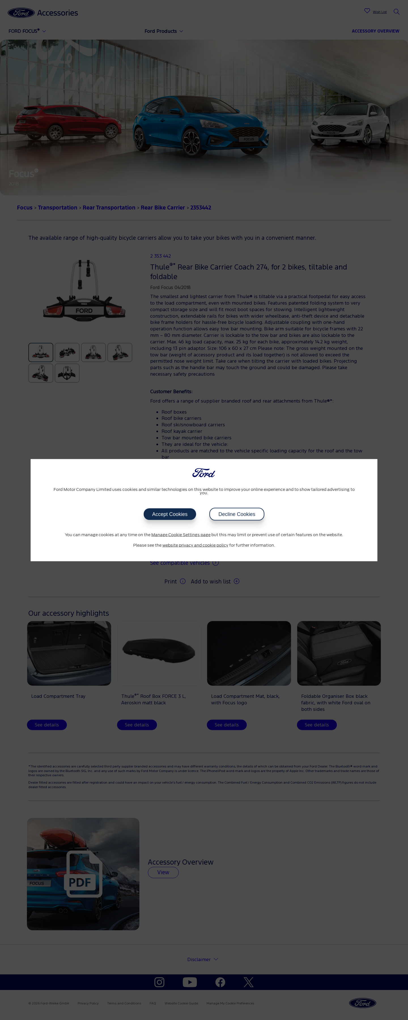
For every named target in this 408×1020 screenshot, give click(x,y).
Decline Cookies (236, 514)
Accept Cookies (170, 514)
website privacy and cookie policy (195, 546)
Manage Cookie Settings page (181, 535)
